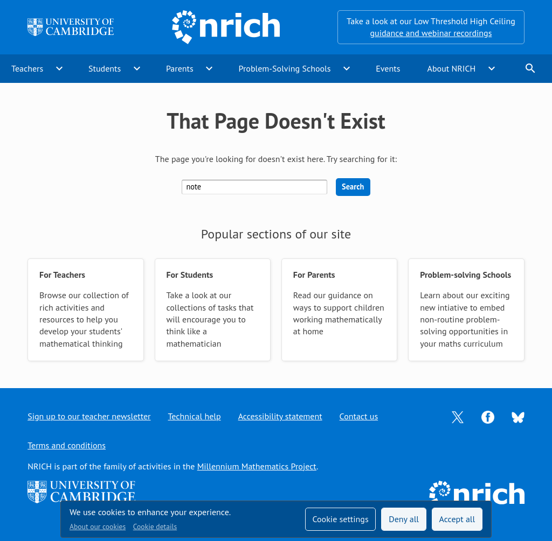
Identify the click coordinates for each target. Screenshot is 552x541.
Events (388, 68)
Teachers (27, 68)
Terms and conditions (66, 445)
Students (104, 68)
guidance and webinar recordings (431, 32)
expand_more (59, 68)
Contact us (359, 416)
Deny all (404, 519)
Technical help (194, 416)
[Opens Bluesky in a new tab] (518, 416)
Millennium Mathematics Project (256, 466)
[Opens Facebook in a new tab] (487, 416)
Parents (180, 68)
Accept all (457, 519)
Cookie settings (340, 519)
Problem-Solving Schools (285, 68)
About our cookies (98, 526)
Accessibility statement (280, 416)
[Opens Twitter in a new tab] (457, 416)
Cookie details (155, 526)
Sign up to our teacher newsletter (88, 416)
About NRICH (451, 68)
